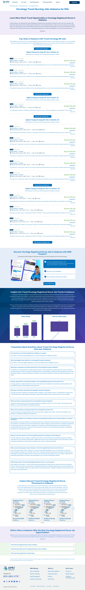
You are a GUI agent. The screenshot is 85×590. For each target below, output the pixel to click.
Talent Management (34, 2)
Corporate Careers (52, 573)
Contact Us (68, 571)
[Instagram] (19, 581)
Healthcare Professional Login (70, 577)
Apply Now (74, 2)
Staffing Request (70, 573)
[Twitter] (7, 581)
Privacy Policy (32, 586)
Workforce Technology (35, 579)
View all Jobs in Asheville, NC (42, 185)
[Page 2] (42, 522)
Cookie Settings (56, 586)
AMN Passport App (38, 43)
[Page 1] (41, 522)
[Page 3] (43, 522)
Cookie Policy (49, 586)
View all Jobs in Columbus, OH (42, 242)
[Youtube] (17, 581)
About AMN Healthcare (53, 571)
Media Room (51, 579)
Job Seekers (15, 2)
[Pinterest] (12, 581)
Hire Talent (23, 2)
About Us (58, 2)
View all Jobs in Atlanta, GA (42, 94)
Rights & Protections (41, 586)
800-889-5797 (11, 576)
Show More (42, 31)
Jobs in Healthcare (34, 571)
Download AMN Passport (49, 283)
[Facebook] (4, 581)
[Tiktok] (14, 581)
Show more (42, 538)
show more (72, 66)
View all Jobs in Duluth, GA (42, 116)
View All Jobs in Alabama (42, 48)
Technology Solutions (47, 2)
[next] (73, 508)
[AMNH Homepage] (6, 2)
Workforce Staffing (34, 573)
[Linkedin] (9, 581)
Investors (50, 576)
